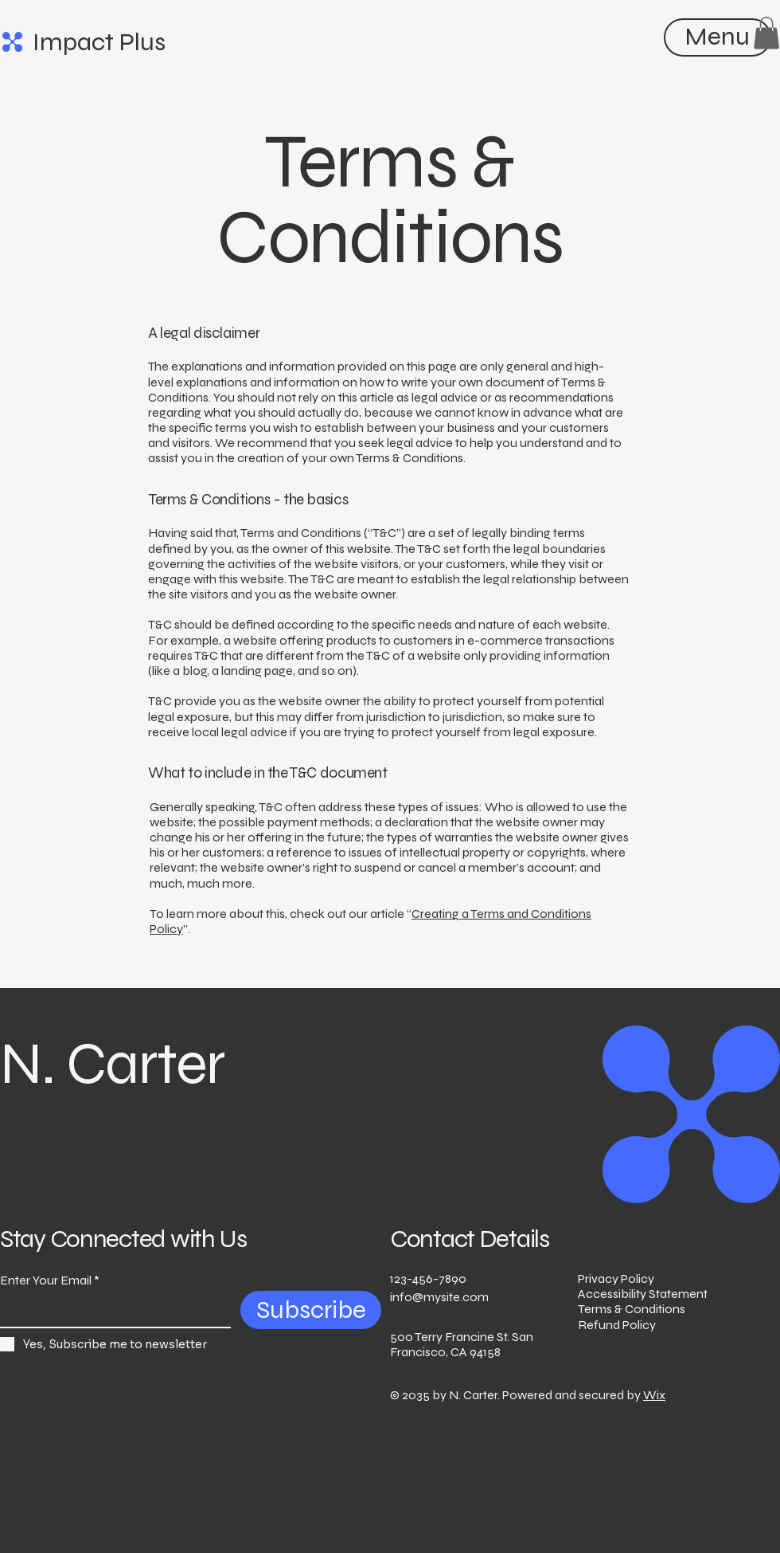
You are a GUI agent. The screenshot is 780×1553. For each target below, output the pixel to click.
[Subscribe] (310, 1310)
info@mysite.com (439, 1296)
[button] (766, 33)
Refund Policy (617, 1324)
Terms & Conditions (631, 1308)
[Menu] (716, 36)
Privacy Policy (616, 1278)
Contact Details (469, 1238)
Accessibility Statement (643, 1293)
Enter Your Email (46, 1280)
